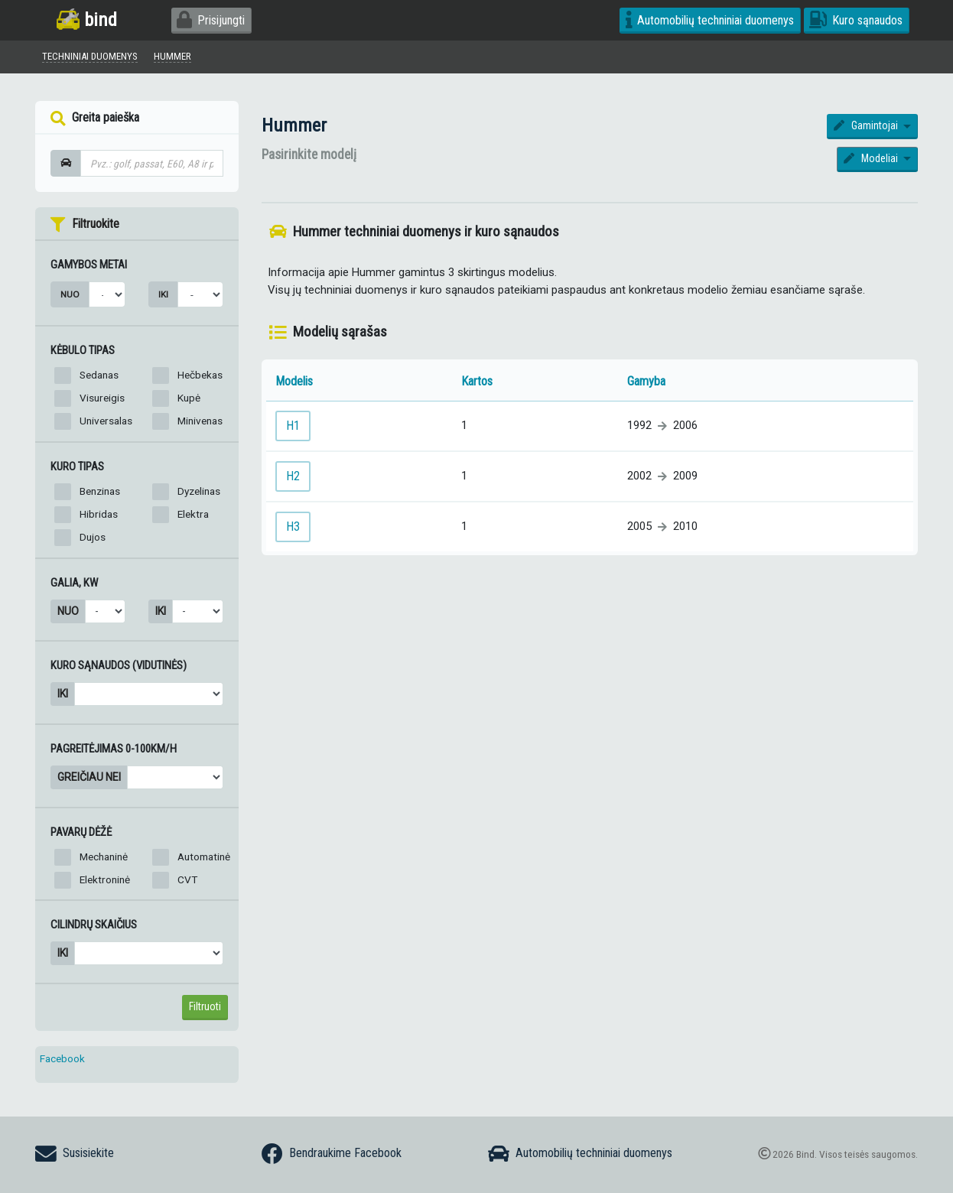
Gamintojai (867, 128)
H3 (293, 529)
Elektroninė (105, 882)
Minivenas (200, 423)
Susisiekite (74, 1154)
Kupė (188, 400)
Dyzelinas (198, 493)
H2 (293, 478)
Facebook (62, 1061)
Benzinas (100, 493)
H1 (293, 428)
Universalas (106, 423)
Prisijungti (211, 20)
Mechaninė (104, 859)
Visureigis (102, 400)
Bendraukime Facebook (332, 1154)
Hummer (294, 128)
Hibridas (99, 516)
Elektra (193, 516)
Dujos (93, 539)
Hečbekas (200, 377)
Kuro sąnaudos (856, 20)
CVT (187, 882)
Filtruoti (205, 1009)
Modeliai (872, 160)
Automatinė (203, 859)
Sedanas (99, 377)
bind (87, 19)
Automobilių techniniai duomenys (710, 20)
